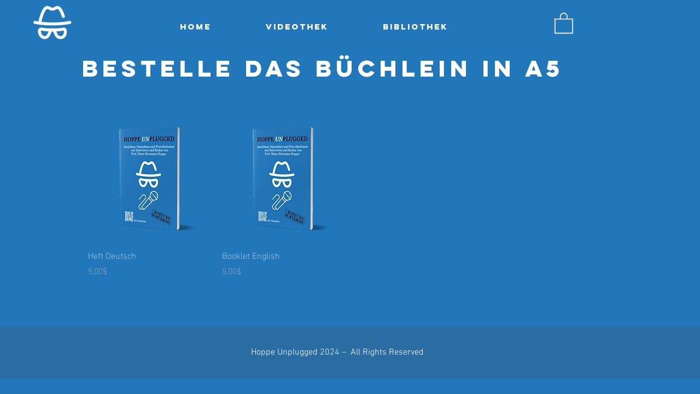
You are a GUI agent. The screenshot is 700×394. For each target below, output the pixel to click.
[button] (564, 22)
